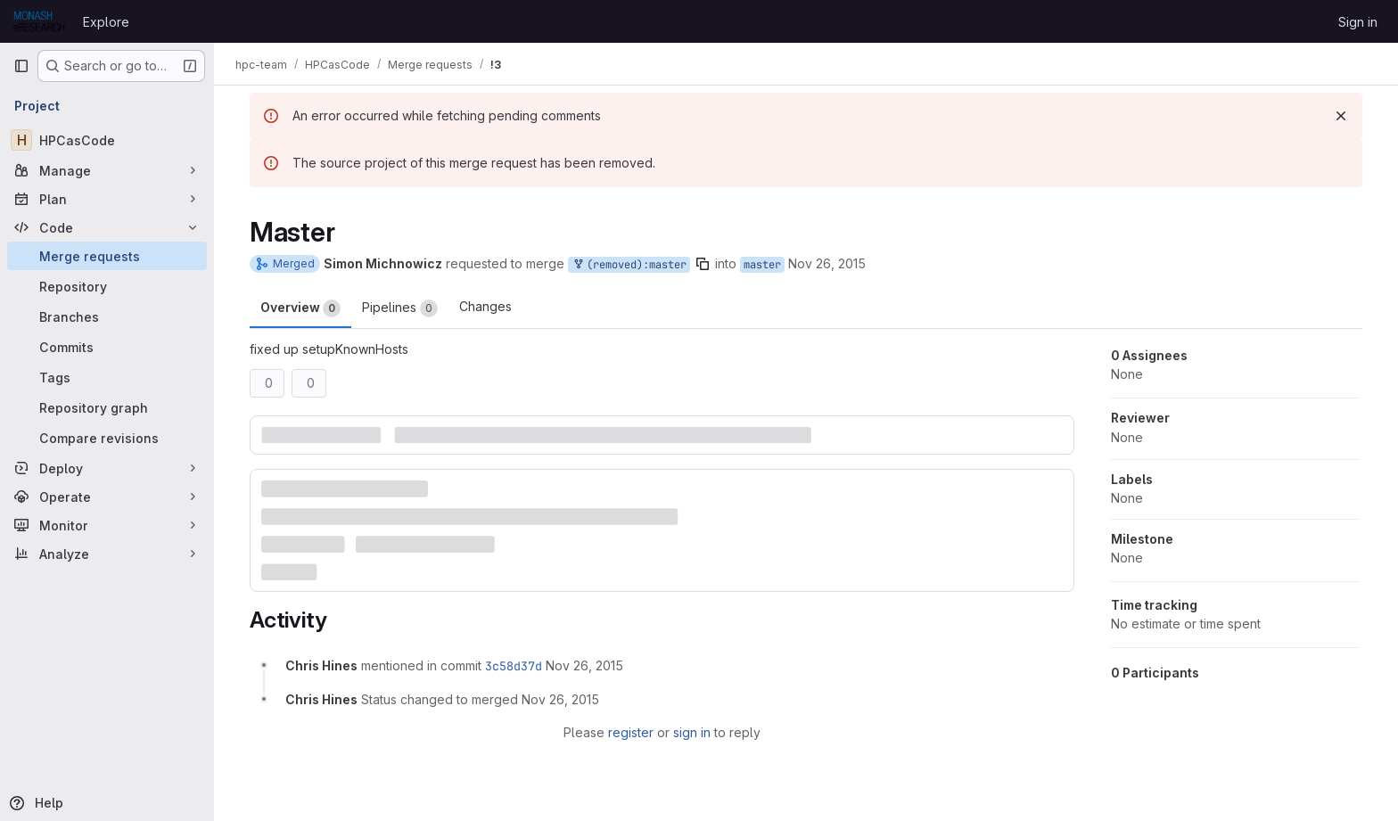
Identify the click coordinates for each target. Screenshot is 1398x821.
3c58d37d (513, 666)
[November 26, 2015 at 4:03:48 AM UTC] (560, 699)
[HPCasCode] (107, 140)
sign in (692, 732)
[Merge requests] (107, 256)
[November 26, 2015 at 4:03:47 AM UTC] (584, 665)
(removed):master (629, 265)
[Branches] (107, 316)
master (762, 265)
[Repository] (107, 286)
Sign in (1357, 21)
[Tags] (107, 377)
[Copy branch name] (702, 264)
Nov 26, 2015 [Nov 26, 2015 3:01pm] (827, 263)
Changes (485, 306)
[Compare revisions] (107, 437)
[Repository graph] (107, 407)
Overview (300, 308)
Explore (106, 21)
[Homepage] (39, 21)
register (631, 732)
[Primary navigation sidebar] (21, 66)
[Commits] (107, 347)
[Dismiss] (1341, 116)
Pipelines (400, 308)
